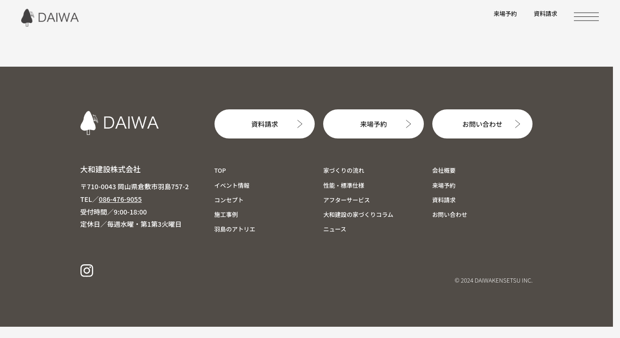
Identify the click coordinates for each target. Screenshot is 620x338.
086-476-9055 (120, 199)
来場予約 (505, 13)
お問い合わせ (482, 124)
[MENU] (586, 16)
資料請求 (545, 13)
